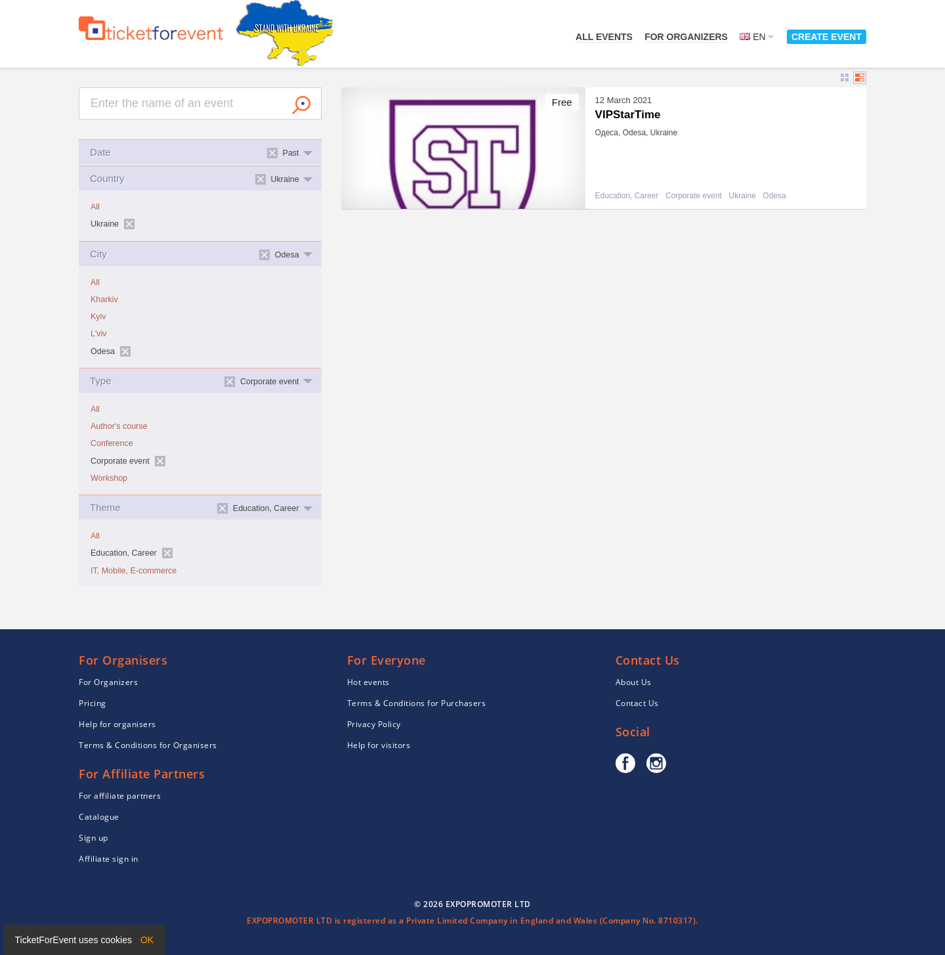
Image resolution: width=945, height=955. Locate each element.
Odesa (774, 196)
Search (301, 105)
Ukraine (741, 196)
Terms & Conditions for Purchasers (416, 703)
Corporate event (693, 196)
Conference (112, 443)
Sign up (93, 837)
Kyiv (98, 316)
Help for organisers (117, 724)
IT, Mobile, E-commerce (134, 570)
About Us (634, 682)
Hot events (368, 682)
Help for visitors (379, 745)
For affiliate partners (120, 795)
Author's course (119, 426)
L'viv (99, 333)
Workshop (109, 478)
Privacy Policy (374, 724)
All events (604, 37)
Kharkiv (104, 299)
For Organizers (686, 37)
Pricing (92, 703)
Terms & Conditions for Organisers (148, 745)
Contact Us (637, 703)
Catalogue (99, 816)
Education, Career (627, 196)
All (95, 206)
